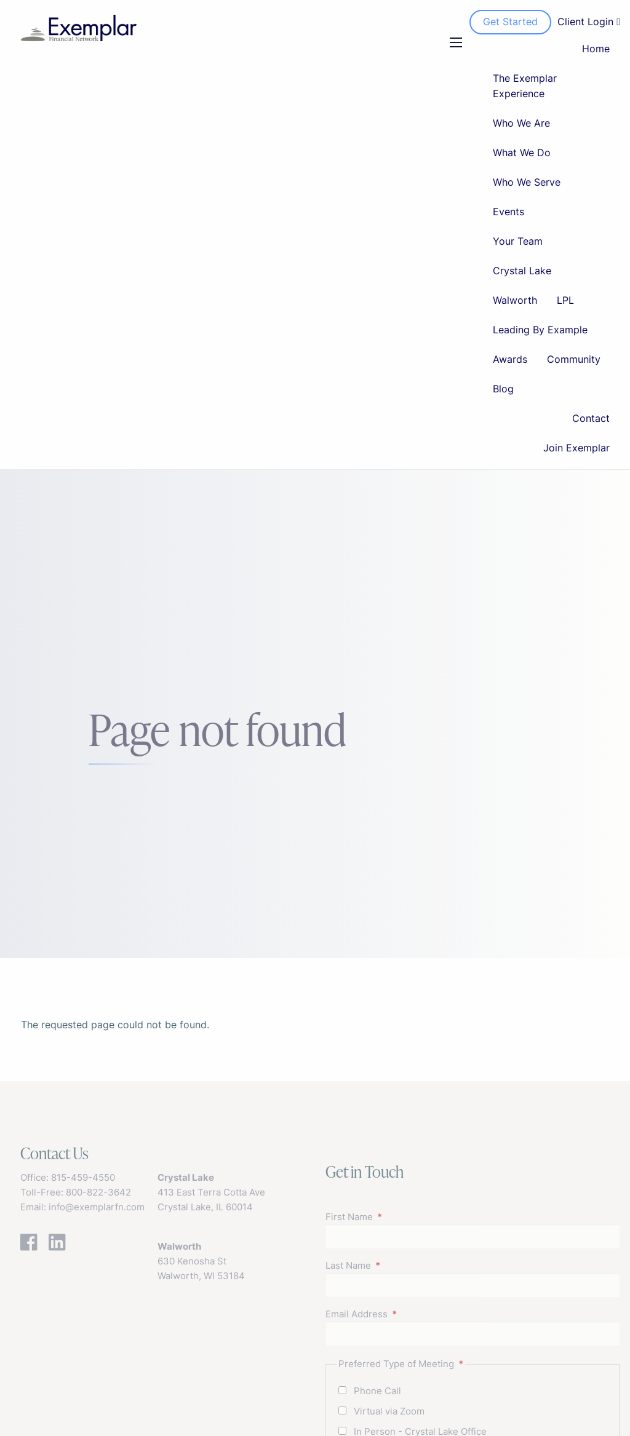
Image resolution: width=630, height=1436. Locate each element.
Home (596, 48)
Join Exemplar (576, 448)
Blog (503, 389)
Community (573, 359)
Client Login (588, 21)
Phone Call (377, 1391)
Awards (510, 359)
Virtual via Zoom (389, 1411)
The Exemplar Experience (525, 86)
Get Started (510, 21)
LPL (565, 300)
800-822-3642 (98, 1192)
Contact (591, 418)
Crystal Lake (522, 270)
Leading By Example (540, 329)
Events (508, 211)
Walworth (515, 300)
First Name (396, 1217)
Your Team (518, 241)
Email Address (404, 1314)
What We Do (522, 152)
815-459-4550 (83, 1177)
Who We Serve (526, 182)
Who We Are (521, 123)
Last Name (395, 1265)
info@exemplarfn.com (97, 1207)
